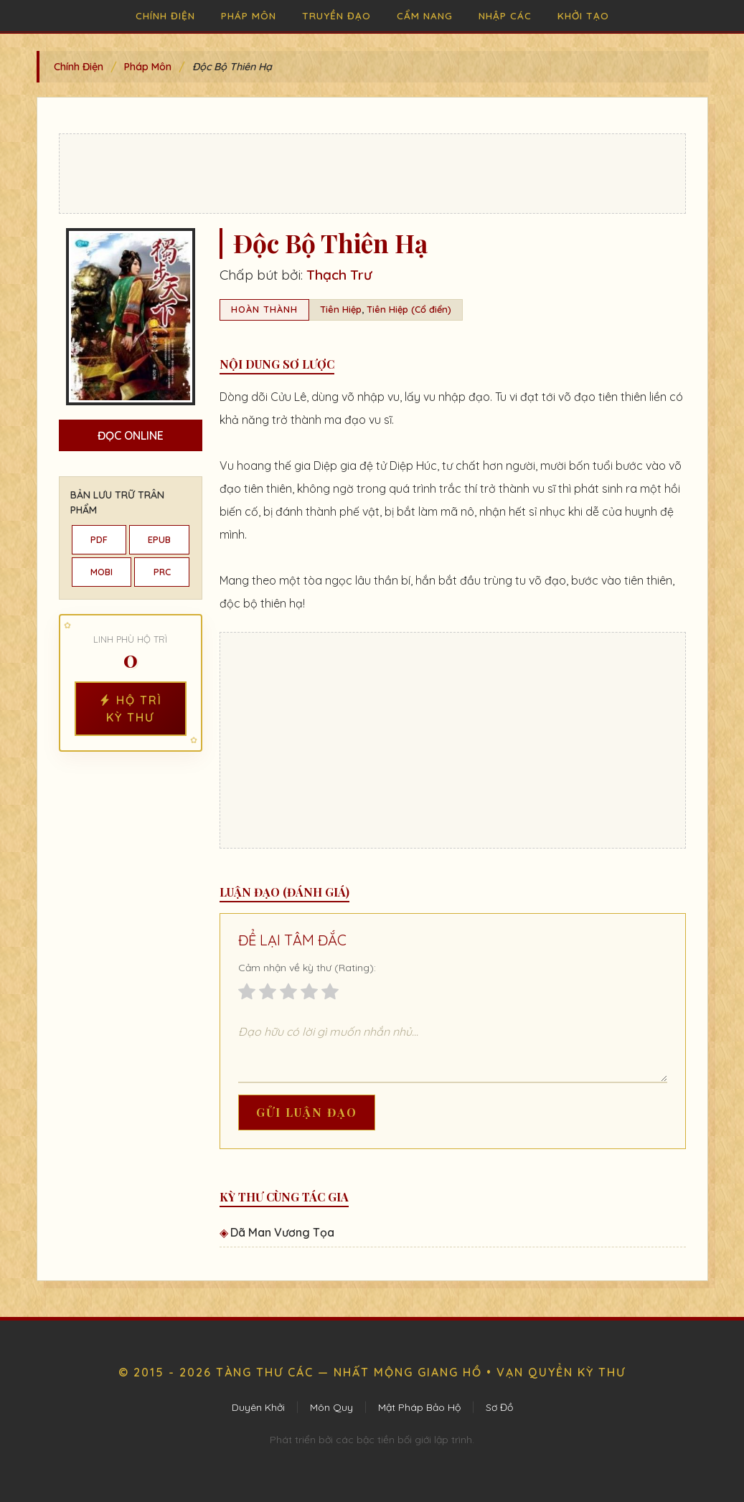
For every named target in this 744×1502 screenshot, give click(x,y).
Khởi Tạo (583, 15)
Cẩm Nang (425, 15)
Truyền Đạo (336, 15)
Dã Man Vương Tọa (282, 1232)
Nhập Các (505, 15)
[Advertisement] (372, 173)
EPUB (159, 539)
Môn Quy (331, 1407)
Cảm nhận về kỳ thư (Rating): (307, 967)
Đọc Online (131, 435)
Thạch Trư (339, 274)
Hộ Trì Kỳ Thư (130, 708)
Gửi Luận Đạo (306, 1112)
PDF (99, 539)
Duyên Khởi (258, 1407)
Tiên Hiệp (341, 309)
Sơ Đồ (499, 1407)
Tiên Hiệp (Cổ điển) (409, 309)
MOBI (101, 571)
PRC (162, 571)
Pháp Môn (248, 15)
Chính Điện (165, 15)
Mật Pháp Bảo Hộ (419, 1407)
